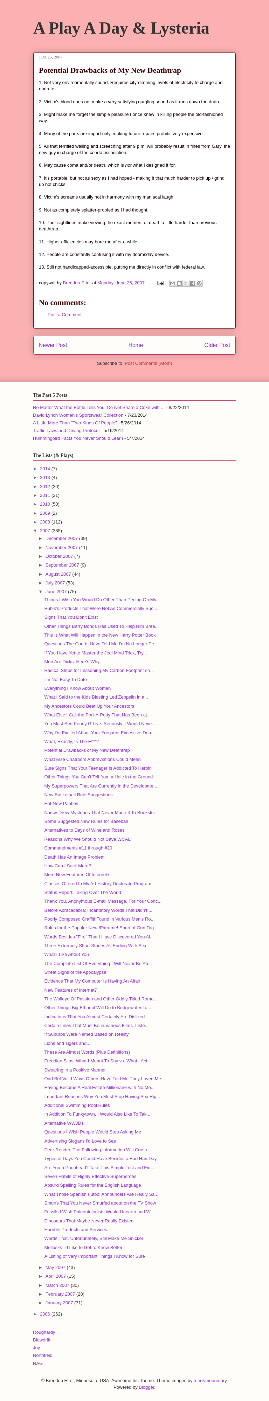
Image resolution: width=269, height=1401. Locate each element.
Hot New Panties (61, 803)
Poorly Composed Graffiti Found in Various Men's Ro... (99, 919)
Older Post (217, 345)
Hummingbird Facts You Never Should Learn (78, 438)
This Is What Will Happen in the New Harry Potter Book (100, 635)
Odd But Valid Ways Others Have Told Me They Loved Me (102, 1078)
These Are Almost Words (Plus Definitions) (87, 1052)
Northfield (43, 1355)
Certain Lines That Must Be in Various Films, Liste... (96, 1025)
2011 (45, 495)
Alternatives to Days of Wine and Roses (84, 830)
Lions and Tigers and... (67, 1043)
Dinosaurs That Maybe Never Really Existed (88, 1220)
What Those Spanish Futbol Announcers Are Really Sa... (101, 1194)
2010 (45, 504)
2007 (45, 530)
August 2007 (59, 574)
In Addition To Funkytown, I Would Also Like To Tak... (97, 1114)
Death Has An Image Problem (74, 857)
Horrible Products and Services (75, 1229)
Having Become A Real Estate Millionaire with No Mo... (99, 1087)
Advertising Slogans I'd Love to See (80, 1141)
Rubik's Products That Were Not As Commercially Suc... (100, 608)
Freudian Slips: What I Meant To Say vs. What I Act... (97, 1060)
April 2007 (56, 1276)
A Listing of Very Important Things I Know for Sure (94, 1256)
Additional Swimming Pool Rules (77, 1105)
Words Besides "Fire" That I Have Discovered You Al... (98, 936)
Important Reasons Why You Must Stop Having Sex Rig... (102, 1096)
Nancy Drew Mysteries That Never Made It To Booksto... (100, 812)
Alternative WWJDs (63, 1123)
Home (136, 345)
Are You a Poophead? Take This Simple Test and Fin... (99, 1167)
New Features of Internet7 (70, 990)
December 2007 (62, 538)
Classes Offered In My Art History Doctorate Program (97, 883)
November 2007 (62, 547)
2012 (45, 486)
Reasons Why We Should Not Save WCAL (87, 839)
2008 (45, 522)
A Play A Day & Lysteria (121, 28)
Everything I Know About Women (77, 688)
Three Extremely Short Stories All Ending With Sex (95, 945)
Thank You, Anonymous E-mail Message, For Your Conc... (102, 901)
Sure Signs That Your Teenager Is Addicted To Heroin (97, 768)
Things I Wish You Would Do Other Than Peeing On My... (102, 599)
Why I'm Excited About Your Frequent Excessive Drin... (99, 732)
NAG (38, 1363)
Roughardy (44, 1332)
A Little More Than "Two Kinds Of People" (75, 422)
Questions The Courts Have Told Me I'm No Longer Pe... (101, 643)
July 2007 (56, 582)
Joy (36, 1347)
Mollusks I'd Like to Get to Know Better (83, 1247)
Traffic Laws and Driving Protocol (66, 430)
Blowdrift (41, 1340)
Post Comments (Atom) (148, 363)
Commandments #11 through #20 (78, 848)
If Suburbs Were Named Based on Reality (86, 1034)
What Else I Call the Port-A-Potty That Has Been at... (97, 714)
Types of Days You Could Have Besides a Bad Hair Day (100, 1158)
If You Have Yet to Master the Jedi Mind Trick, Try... (95, 653)
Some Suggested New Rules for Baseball (85, 821)
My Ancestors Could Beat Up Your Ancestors (89, 706)
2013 (45, 477)
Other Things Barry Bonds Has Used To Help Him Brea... (101, 626)
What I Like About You (66, 954)
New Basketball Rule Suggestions (78, 794)
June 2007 (57, 591)
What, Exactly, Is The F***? (71, 741)
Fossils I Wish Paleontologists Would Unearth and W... (99, 1211)
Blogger (146, 1387)
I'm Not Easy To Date (65, 679)
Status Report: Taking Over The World (82, 892)
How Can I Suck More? (67, 865)
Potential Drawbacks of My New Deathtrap (87, 750)
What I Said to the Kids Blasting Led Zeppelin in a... (96, 697)
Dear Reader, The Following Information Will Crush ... (98, 1149)
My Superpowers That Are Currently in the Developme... (100, 786)
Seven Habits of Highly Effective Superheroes (90, 1176)
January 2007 (60, 1302)
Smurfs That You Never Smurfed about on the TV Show (100, 1203)
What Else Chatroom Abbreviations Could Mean (92, 759)
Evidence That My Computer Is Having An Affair (92, 981)
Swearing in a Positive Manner (75, 1070)
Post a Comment (65, 314)
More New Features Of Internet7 (76, 874)
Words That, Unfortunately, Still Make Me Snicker (93, 1238)
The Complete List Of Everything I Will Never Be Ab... (98, 963)
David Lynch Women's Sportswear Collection (78, 415)
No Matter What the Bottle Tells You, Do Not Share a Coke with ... (99, 407)
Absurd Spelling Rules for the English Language (92, 1185)
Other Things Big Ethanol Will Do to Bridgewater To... (97, 1007)
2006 (45, 1314)
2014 (45, 468)
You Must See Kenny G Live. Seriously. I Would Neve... (100, 723)
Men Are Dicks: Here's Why (71, 661)
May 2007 (56, 1267)
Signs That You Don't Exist (71, 617)
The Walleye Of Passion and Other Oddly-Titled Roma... (100, 998)
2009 (45, 513)
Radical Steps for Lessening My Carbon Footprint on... (99, 670)
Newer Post (53, 345)
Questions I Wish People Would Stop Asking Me (92, 1132)
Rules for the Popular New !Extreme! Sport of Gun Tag (99, 927)
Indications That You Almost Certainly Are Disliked (94, 1016)
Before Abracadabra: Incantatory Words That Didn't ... (98, 910)
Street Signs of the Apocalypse (75, 972)
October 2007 (60, 556)
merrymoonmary (210, 1380)
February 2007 (61, 1294)
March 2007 (58, 1285)
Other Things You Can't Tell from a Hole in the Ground (98, 776)
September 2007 (63, 565)
